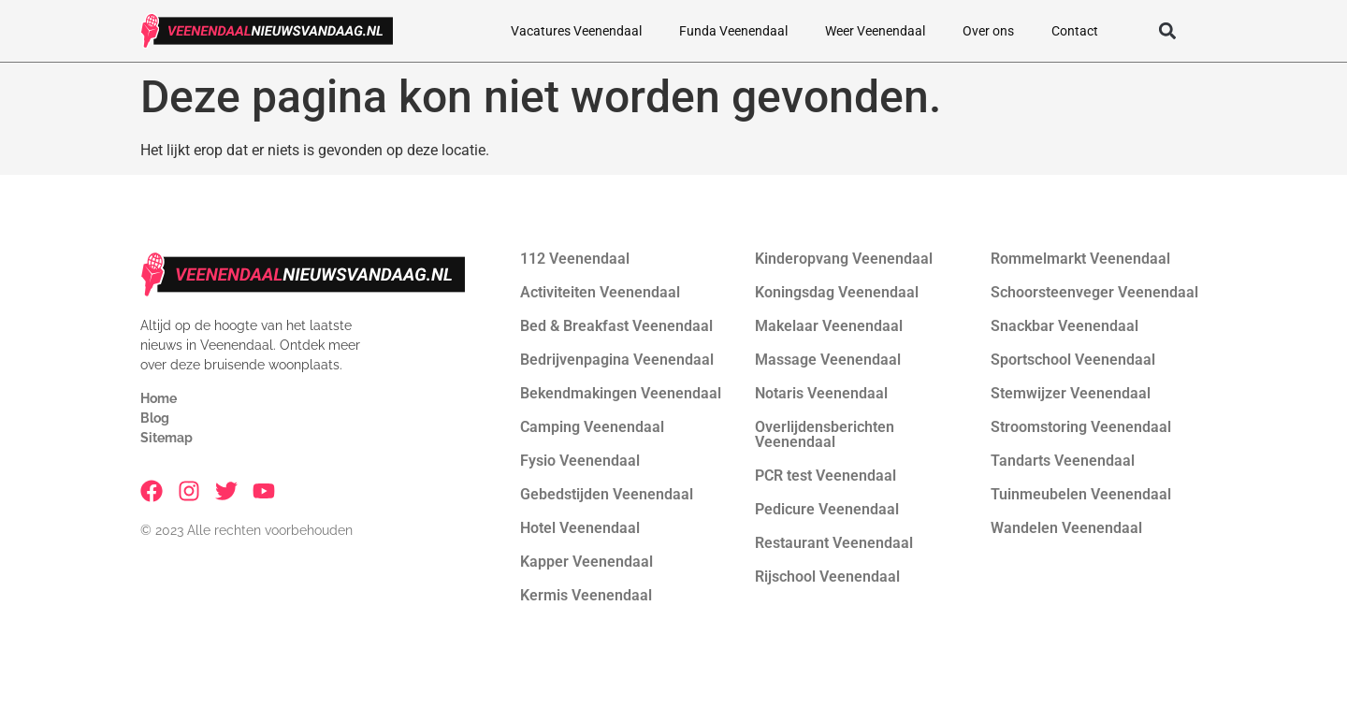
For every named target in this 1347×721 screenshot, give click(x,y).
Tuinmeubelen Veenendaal (1081, 494)
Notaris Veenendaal (821, 393)
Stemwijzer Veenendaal (1071, 393)
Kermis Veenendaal (586, 595)
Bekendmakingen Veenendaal (620, 393)
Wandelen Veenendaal (1066, 528)
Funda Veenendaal (733, 30)
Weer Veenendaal (875, 30)
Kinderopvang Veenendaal (844, 258)
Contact (1074, 30)
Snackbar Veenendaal (1064, 326)
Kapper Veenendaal (586, 561)
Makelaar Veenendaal (829, 326)
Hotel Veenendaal (580, 528)
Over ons (988, 30)
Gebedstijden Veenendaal (606, 494)
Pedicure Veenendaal (827, 509)
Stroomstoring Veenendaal (1081, 427)
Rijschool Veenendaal (827, 576)
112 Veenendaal (575, 258)
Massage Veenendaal (828, 359)
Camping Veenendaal (592, 427)
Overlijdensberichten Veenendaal (824, 434)
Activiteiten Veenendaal (600, 292)
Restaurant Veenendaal (834, 543)
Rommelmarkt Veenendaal (1080, 258)
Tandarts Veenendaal (1063, 460)
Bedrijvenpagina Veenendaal (617, 359)
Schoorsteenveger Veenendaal (1094, 292)
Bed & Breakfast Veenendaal (616, 326)
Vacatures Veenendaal (576, 30)
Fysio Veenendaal (580, 460)
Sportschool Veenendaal (1073, 359)
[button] (1166, 31)
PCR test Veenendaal (825, 475)
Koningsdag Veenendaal (837, 292)
